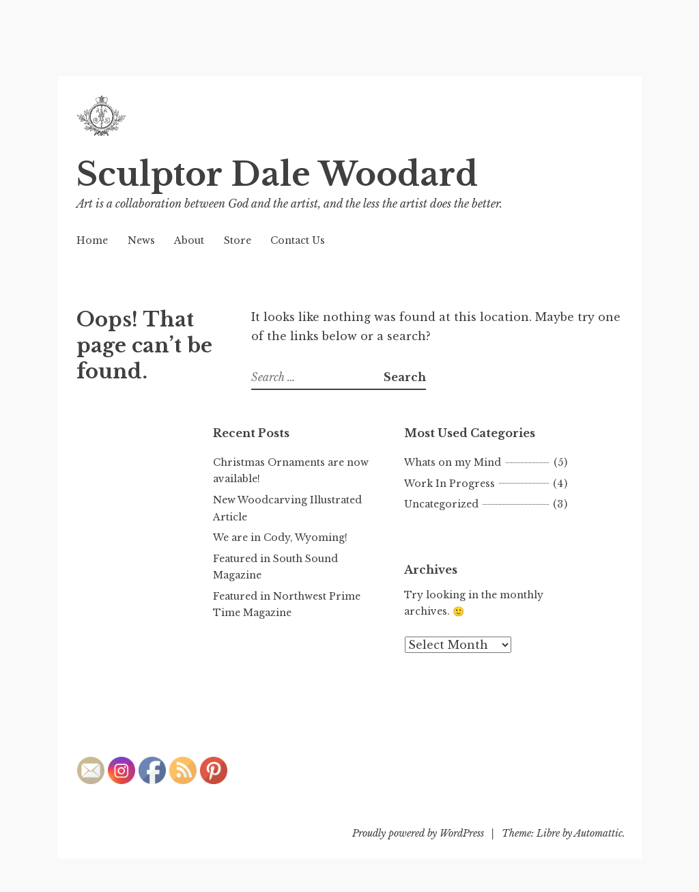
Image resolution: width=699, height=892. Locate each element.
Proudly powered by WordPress (418, 833)
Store (237, 240)
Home (92, 240)
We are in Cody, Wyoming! (280, 537)
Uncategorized (441, 504)
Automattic (598, 833)
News (141, 240)
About (189, 240)
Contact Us (297, 240)
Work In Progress (449, 483)
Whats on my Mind (452, 462)
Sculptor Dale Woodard (277, 174)
